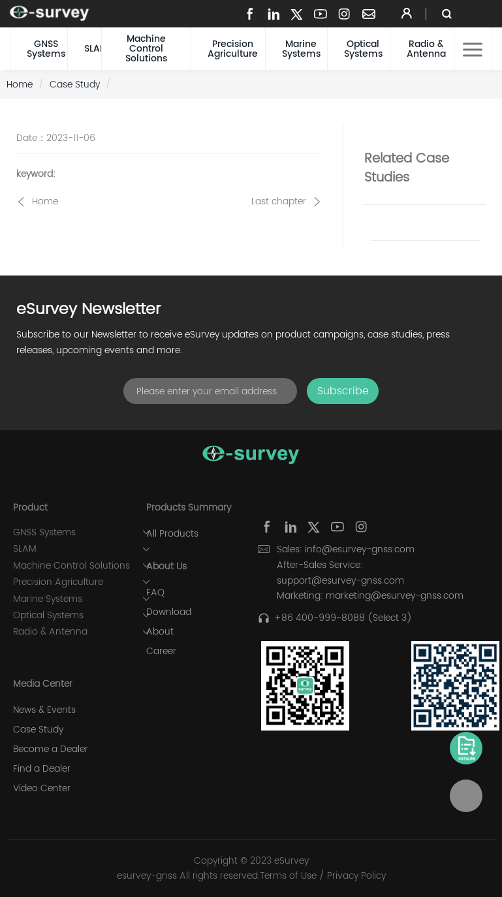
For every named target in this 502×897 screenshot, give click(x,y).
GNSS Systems (46, 49)
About (160, 631)
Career (161, 651)
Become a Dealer (50, 749)
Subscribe (343, 391)
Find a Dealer (42, 769)
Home (20, 84)
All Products (172, 534)
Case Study (75, 84)
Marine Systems (301, 49)
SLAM (92, 48)
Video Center (42, 788)
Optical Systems (363, 49)
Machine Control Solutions (146, 48)
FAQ (155, 592)
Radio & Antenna (426, 49)
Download (168, 612)
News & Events (44, 710)
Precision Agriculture (233, 49)
